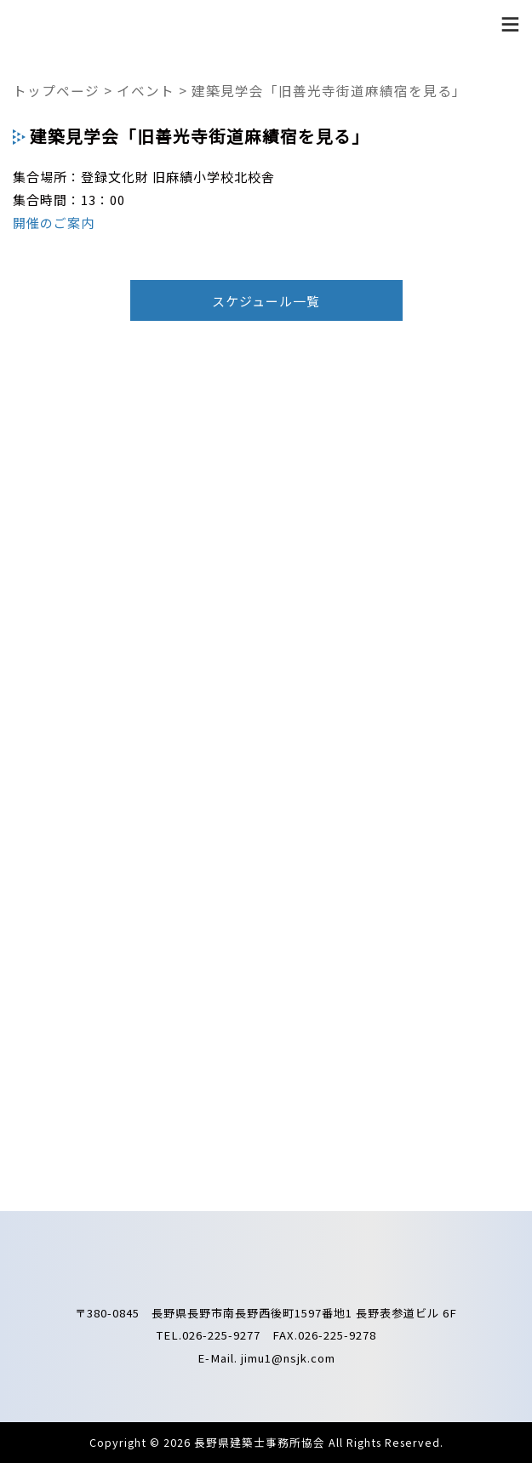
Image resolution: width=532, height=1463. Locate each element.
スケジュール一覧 (266, 301)
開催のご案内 (53, 222)
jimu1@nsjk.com (288, 1358)
